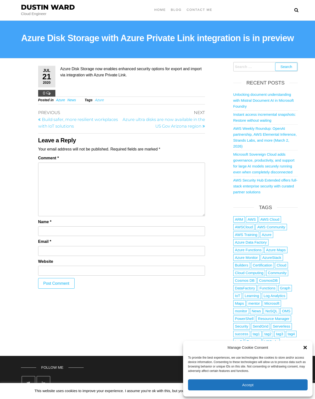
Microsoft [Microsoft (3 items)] (271, 303)
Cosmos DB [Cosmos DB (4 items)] (245, 280)
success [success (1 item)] (241, 334)
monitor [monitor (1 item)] (241, 311)
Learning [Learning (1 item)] (252, 296)
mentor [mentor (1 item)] (254, 303)
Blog (176, 10)
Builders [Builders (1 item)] (241, 265)
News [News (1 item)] (256, 311)
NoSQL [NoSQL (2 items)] (271, 311)
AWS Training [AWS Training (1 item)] (246, 235)
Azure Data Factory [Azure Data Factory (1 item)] (251, 242)
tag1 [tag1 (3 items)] (256, 334)
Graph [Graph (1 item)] (285, 288)
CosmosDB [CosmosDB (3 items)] (268, 280)
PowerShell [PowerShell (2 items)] (244, 318)
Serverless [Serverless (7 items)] (281, 326)
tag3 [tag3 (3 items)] (279, 334)
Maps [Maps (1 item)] (239, 303)
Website (45, 261)
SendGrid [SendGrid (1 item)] (260, 326)
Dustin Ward (48, 7)
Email (44, 241)
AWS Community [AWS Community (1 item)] (271, 227)
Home (160, 10)
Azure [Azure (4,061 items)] (266, 235)
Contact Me (199, 10)
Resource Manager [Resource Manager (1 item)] (274, 318)
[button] (305, 347)
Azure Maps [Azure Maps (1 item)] (276, 250)
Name (44, 222)
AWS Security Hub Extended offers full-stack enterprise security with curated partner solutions (265, 186)
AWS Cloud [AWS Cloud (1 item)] (269, 219)
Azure (60, 100)
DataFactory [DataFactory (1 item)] (245, 288)
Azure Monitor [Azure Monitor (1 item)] (246, 257)
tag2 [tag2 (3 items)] (267, 334)
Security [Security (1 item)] (241, 326)
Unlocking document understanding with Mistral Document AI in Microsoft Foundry (263, 100)
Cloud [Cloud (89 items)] (281, 265)
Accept (247, 385)
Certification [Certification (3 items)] (262, 265)
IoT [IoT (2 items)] (237, 296)
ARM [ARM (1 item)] (239, 219)
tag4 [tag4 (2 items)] (291, 334)
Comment (48, 158)
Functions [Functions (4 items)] (267, 288)
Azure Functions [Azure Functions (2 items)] (248, 250)
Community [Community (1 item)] (277, 273)
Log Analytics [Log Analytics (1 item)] (274, 296)
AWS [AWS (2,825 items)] (252, 219)
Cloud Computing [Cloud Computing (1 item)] (249, 273)
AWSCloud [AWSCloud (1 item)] (244, 227)
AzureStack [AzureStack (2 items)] (271, 257)
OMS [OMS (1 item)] (286, 311)
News (71, 100)
